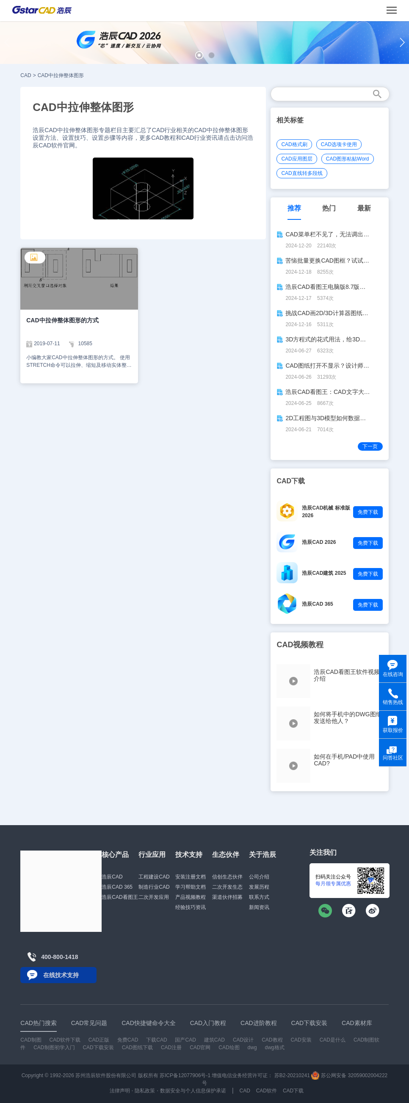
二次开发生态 (227, 887)
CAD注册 (171, 1047)
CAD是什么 (332, 1040)
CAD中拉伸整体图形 (61, 75)
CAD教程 (272, 1040)
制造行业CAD (153, 887)
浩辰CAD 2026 (319, 542)
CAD (25, 75)
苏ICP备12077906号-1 (185, 1075)
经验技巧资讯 (190, 907)
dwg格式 (275, 1047)
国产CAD (185, 1040)
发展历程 (259, 887)
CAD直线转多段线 (301, 173)
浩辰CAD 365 (317, 604)
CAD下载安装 (98, 1047)
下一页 (370, 446)
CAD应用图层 (296, 159)
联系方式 (259, 897)
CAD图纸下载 (137, 1047)
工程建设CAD (153, 877)
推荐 (294, 208)
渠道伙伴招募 (227, 897)
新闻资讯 (259, 907)
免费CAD (127, 1040)
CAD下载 (293, 1091)
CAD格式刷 (294, 144)
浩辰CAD (112, 877)
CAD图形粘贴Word (347, 159)
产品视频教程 (190, 897)
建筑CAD (214, 1040)
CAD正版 (98, 1040)
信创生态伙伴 (227, 877)
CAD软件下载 (65, 1040)
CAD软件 (266, 1091)
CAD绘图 (228, 1047)
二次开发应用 (153, 897)
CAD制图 (30, 1040)
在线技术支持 (61, 975)
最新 (364, 208)
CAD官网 (200, 1047)
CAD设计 (243, 1040)
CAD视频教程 (299, 644)
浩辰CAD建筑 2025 (324, 573)
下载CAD (156, 1040)
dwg (252, 1047)
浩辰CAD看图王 (120, 897)
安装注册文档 (190, 877)
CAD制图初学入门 (54, 1047)
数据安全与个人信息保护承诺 (193, 1091)
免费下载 (368, 512)
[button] (199, 55)
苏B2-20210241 (292, 1075)
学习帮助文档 (190, 887)
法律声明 (120, 1091)
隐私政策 (145, 1091)
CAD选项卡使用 (339, 144)
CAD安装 (300, 1040)
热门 (329, 208)
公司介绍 (259, 877)
